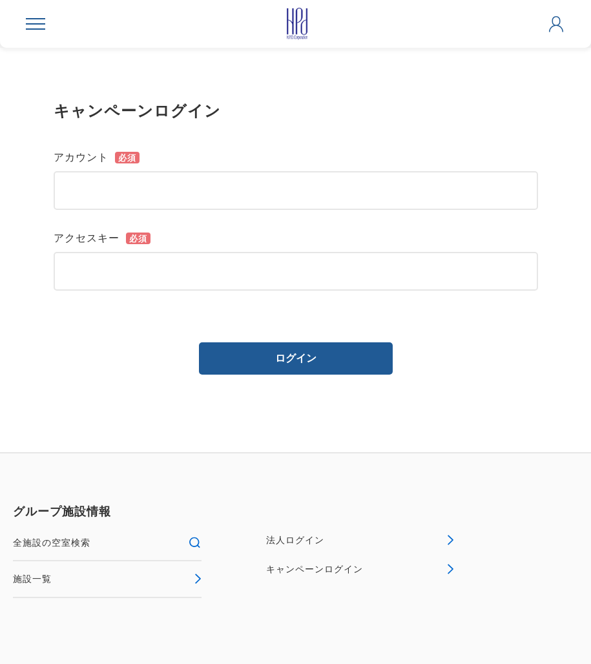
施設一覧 (107, 578)
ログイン (295, 358)
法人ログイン (360, 540)
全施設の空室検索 (107, 542)
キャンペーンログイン (360, 569)
